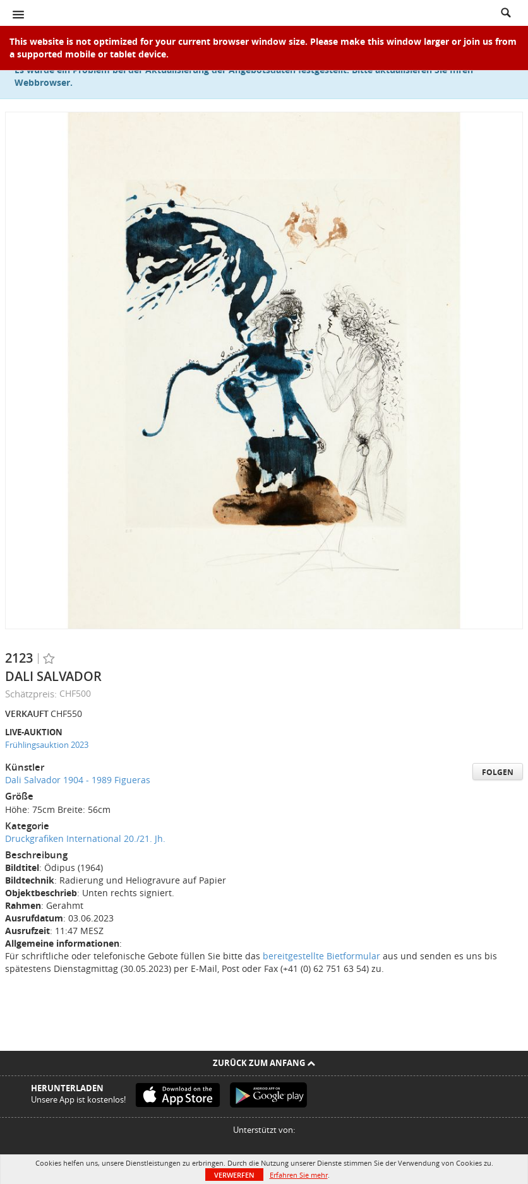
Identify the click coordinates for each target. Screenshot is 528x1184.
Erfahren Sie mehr (299, 1175)
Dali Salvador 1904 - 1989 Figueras (77, 780)
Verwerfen (234, 1175)
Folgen (497, 772)
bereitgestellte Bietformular (321, 956)
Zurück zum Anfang (264, 1063)
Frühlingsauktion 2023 (46, 744)
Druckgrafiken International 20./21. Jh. (85, 838)
